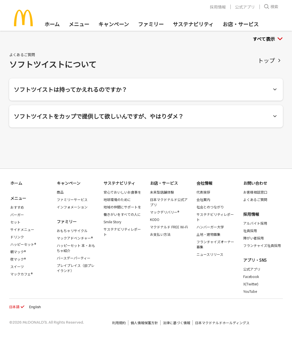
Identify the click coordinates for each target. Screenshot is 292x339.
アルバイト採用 (255, 223)
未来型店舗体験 (162, 192)
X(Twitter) (250, 283)
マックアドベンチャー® (75, 238)
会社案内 (203, 199)
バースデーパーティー (73, 257)
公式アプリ (245, 7)
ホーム (52, 24)
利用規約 (119, 322)
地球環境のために (117, 199)
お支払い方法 (160, 234)
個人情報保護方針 (144, 322)
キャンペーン (113, 24)
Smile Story (112, 221)
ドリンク (17, 236)
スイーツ (17, 266)
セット (15, 222)
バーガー (17, 214)
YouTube (250, 291)
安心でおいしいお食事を (122, 192)
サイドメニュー (22, 229)
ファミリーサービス (72, 199)
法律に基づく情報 (176, 322)
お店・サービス (241, 24)
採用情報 (218, 7)
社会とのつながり (210, 206)
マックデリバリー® (164, 212)
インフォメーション (72, 206)
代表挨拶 (203, 192)
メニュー (18, 198)
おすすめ (17, 207)
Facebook (251, 276)
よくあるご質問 (255, 199)
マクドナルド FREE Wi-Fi (169, 226)
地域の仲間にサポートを (122, 206)
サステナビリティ (193, 24)
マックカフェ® (21, 273)
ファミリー (151, 24)
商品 (60, 192)
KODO (154, 219)
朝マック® (18, 251)
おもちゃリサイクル (72, 230)
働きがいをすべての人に (122, 214)
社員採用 (250, 230)
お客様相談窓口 (255, 192)
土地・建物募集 (208, 234)
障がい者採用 (253, 238)
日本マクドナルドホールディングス (222, 322)
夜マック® (18, 259)
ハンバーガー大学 (210, 226)
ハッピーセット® (23, 244)
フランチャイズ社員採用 (262, 245)
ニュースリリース (209, 254)
